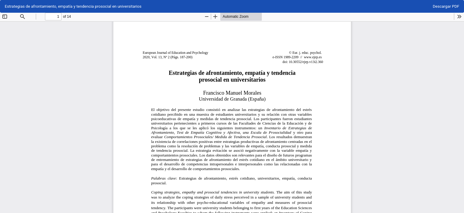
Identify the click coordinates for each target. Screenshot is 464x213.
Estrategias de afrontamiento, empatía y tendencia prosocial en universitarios (73, 6)
